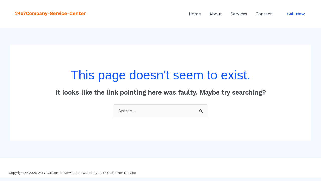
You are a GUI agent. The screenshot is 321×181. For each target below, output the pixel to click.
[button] (296, 13)
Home (195, 13)
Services (238, 13)
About (215, 13)
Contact (264, 13)
